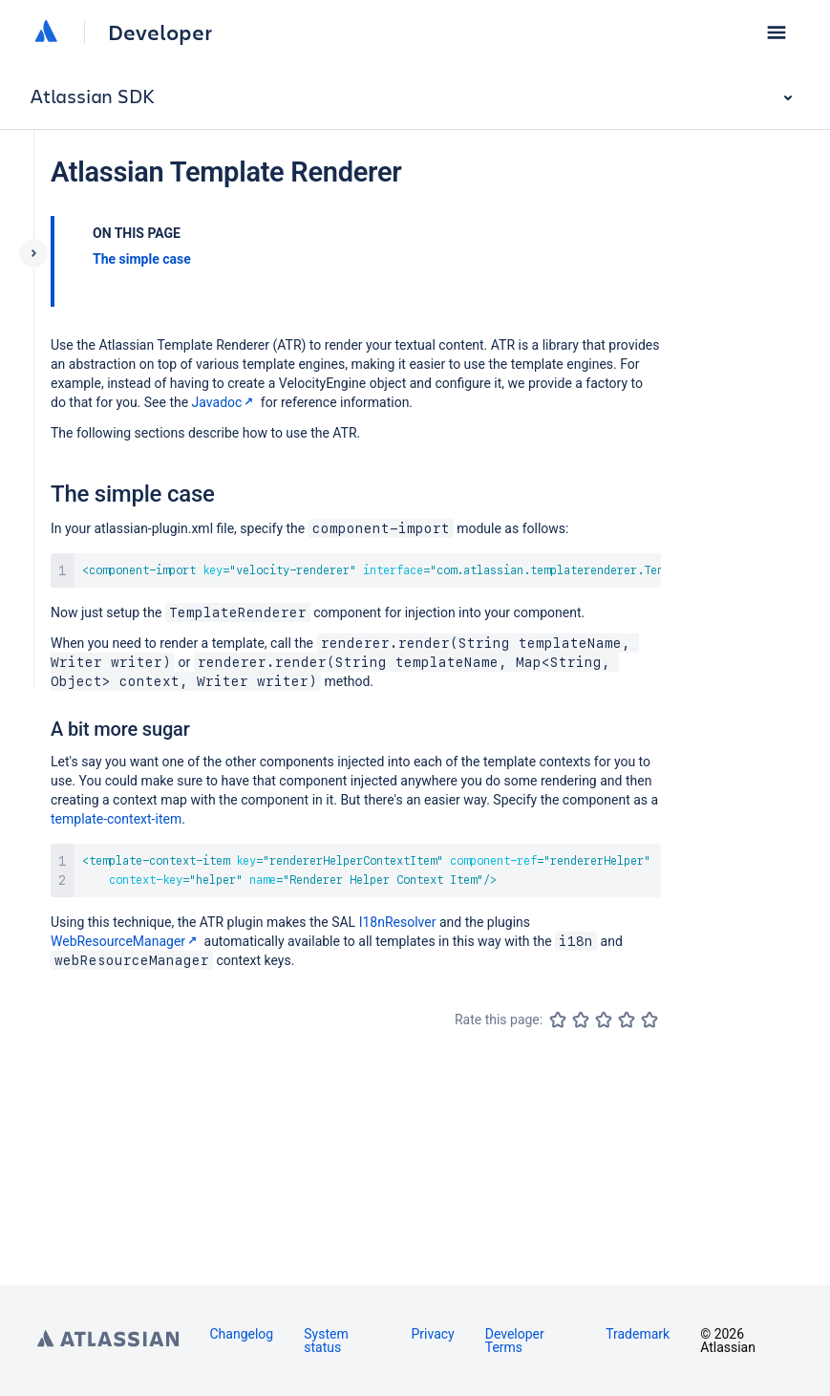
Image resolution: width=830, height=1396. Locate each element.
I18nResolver (397, 922)
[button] (776, 32)
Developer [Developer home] (160, 32)
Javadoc (225, 402)
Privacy (432, 1334)
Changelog (242, 1334)
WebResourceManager (126, 941)
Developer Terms (514, 1340)
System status (326, 1340)
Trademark (638, 1334)
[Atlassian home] (46, 32)
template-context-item (116, 819)
